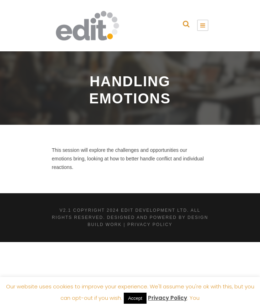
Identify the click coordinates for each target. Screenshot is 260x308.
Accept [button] (135, 298)
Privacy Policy (167, 298)
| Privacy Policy (147, 224)
